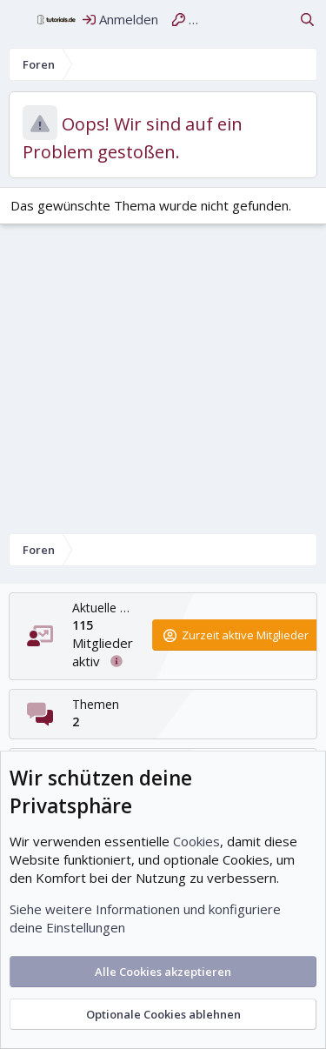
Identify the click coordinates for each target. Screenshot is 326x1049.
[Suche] (307, 19)
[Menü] (18, 20)
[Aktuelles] (276, 19)
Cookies (196, 841)
